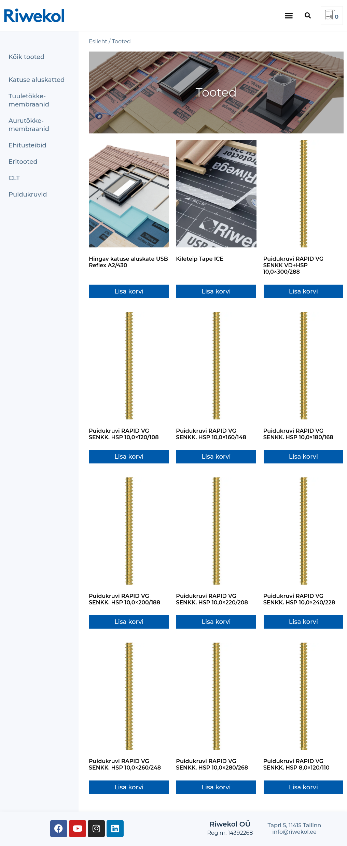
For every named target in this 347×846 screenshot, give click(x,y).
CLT (14, 178)
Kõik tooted (26, 57)
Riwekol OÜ (229, 824)
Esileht (98, 41)
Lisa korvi (128, 291)
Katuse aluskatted (37, 80)
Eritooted (23, 162)
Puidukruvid (28, 194)
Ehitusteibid (27, 145)
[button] (288, 15)
